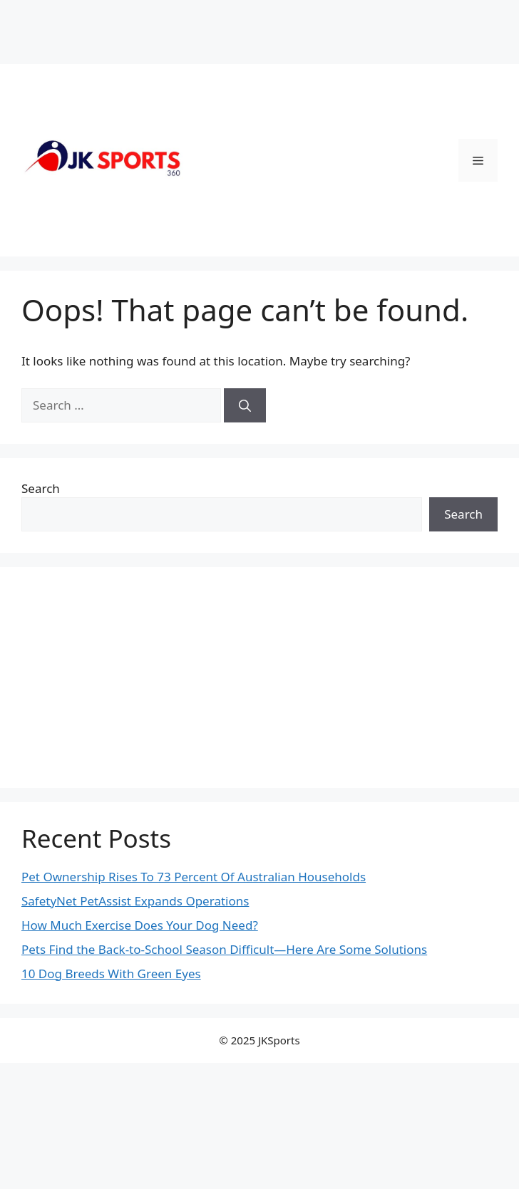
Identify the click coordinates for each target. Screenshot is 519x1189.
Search (40, 488)
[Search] (245, 405)
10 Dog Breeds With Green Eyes (111, 973)
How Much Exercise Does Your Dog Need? (139, 925)
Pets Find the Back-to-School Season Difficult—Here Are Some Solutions (224, 949)
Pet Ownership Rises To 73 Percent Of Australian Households (193, 876)
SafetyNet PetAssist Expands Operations (135, 901)
